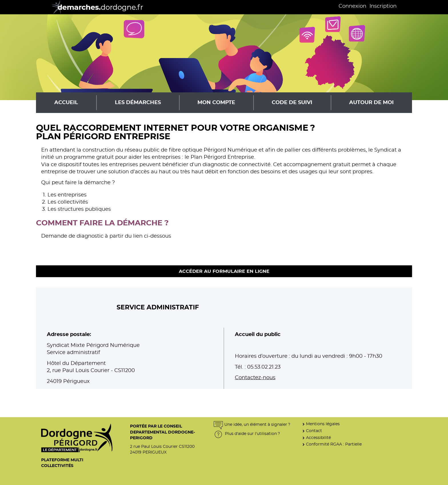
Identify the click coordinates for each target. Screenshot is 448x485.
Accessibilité (318, 438)
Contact (314, 431)
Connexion (352, 6)
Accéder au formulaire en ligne (224, 271)
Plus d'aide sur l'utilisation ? (247, 434)
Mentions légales (323, 424)
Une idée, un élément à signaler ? (252, 424)
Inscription (383, 6)
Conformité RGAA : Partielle (334, 444)
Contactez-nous (255, 377)
